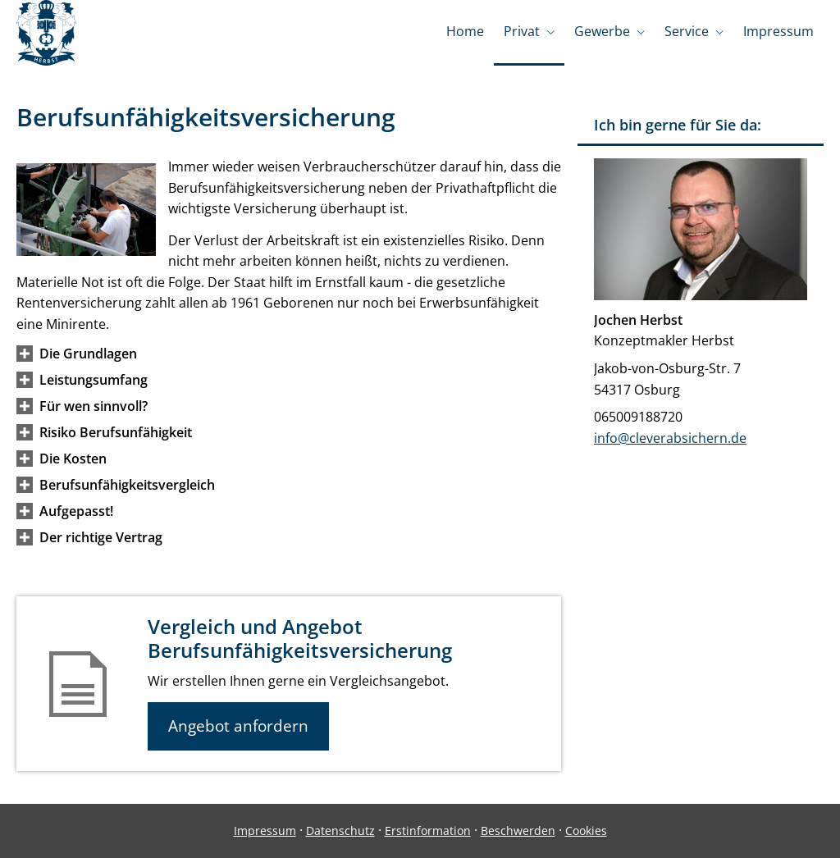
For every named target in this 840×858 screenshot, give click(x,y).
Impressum (265, 830)
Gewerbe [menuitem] (602, 31)
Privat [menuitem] (522, 31)
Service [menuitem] (686, 31)
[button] (88, 354)
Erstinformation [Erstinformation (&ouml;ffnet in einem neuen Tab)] (428, 830)
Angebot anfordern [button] (238, 726)
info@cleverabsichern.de (670, 438)
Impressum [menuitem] (778, 31)
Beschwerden (518, 830)
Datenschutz (340, 830)
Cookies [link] (586, 830)
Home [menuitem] (465, 31)
